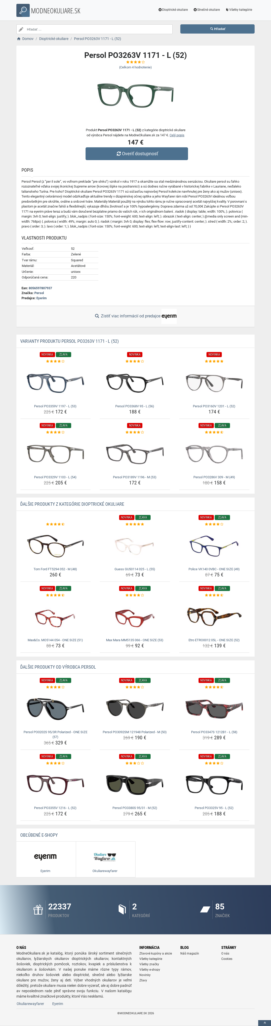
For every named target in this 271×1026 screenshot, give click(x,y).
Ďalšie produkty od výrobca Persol (58, 667)
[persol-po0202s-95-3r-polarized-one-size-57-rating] (55, 687)
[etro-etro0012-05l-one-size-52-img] (214, 617)
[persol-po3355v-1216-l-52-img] (55, 785)
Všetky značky (149, 964)
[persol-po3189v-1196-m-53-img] (135, 454)
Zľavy (143, 980)
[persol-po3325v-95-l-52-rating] (214, 763)
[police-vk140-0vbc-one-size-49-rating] (214, 524)
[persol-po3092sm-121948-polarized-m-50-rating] (135, 687)
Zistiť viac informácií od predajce (135, 316)
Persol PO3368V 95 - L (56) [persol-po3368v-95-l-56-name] (134, 406)
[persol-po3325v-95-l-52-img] (214, 785)
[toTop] (264, 1023)
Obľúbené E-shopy (39, 835)
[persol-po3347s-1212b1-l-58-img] (214, 709)
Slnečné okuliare (206, 10)
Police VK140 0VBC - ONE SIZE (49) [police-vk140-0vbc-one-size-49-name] (214, 569)
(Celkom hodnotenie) (135, 67)
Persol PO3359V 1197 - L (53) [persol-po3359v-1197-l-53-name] (55, 406)
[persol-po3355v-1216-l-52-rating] (55, 763)
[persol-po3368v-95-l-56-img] (135, 383)
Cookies (226, 959)
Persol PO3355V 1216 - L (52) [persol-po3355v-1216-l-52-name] (55, 808)
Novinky (145, 975)
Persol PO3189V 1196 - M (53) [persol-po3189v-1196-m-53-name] (135, 477)
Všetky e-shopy (149, 969)
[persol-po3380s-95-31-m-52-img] (135, 785)
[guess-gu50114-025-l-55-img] (135, 546)
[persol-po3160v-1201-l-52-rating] (214, 361)
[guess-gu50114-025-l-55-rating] (135, 524)
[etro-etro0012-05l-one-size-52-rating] (214, 595)
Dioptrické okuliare (173, 10)
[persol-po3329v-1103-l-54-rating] (55, 432)
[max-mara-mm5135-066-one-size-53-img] (135, 617)
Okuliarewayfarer (30, 1004)
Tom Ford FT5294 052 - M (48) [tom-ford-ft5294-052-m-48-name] (55, 569)
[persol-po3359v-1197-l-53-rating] (55, 361)
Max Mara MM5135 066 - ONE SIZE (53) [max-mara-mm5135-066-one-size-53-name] (134, 640)
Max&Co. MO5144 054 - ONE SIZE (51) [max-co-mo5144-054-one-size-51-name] (55, 640)
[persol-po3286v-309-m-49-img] (214, 454)
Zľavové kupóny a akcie (155, 953)
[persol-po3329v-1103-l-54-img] (55, 454)
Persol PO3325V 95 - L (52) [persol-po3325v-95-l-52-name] (214, 808)
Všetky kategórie (238, 10)
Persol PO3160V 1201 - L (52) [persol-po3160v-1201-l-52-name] (214, 406)
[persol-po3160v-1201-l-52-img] (214, 383)
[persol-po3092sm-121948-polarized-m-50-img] (135, 709)
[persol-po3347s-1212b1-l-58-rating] (214, 687)
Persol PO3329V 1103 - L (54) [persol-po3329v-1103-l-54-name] (55, 477)
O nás (225, 953)
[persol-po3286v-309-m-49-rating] (214, 432)
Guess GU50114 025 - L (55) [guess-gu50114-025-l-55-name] (134, 569)
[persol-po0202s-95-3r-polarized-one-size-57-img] (55, 709)
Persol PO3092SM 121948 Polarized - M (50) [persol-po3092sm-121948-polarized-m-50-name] (135, 732)
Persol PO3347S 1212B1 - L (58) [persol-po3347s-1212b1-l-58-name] (214, 732)
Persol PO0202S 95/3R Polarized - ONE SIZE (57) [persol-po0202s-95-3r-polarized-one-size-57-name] (55, 734)
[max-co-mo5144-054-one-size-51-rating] (55, 595)
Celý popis (177, 135)
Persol (39, 293)
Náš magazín (189, 953)
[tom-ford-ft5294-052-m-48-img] (55, 546)
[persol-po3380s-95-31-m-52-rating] (135, 763)
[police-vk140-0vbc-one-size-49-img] (214, 546)
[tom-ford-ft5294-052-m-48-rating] (55, 524)
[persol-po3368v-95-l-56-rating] (135, 361)
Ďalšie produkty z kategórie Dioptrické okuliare (72, 504)
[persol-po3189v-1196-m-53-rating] (135, 432)
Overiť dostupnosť (137, 153)
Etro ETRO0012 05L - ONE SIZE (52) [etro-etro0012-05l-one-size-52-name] (214, 640)
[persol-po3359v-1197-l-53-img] (55, 383)
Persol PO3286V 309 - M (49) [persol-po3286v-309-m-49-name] (214, 477)
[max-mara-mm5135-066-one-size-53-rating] (135, 595)
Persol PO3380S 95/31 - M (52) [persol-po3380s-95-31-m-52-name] (134, 808)
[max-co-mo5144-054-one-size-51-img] (55, 617)
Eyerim (41, 298)
